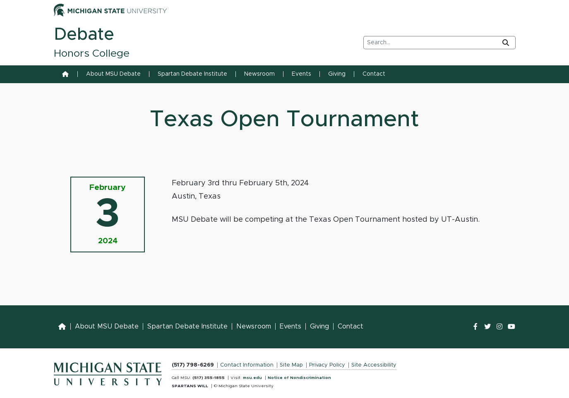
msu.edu (252, 378)
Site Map (291, 365)
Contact (374, 74)
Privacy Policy (327, 365)
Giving (337, 74)
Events (301, 74)
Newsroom (259, 74)
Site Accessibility (373, 365)
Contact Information (247, 365)
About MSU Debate (113, 74)
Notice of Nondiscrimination (299, 378)
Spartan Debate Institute (192, 74)
